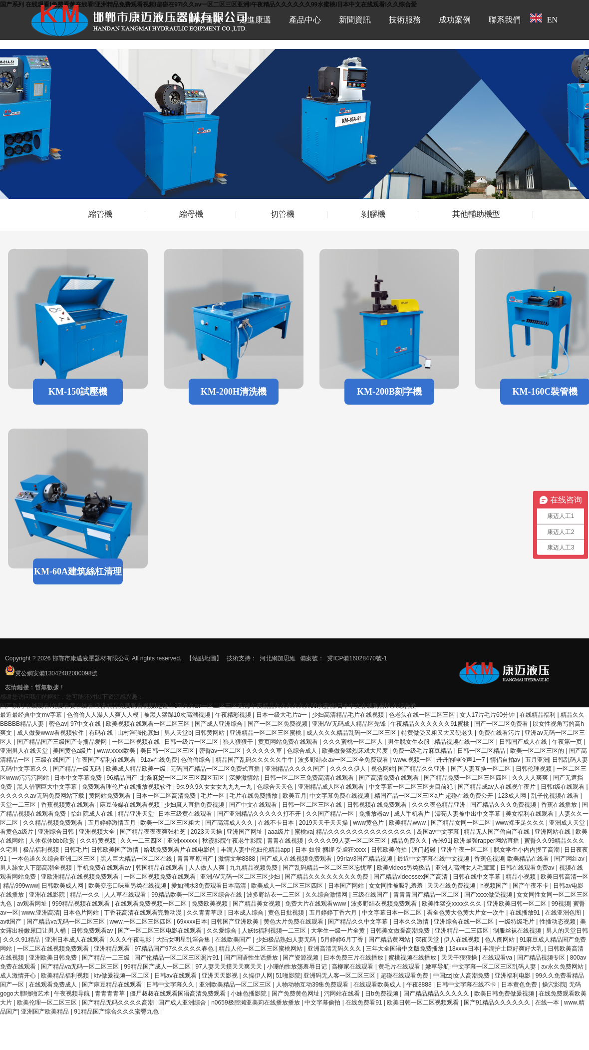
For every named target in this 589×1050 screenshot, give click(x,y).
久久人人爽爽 (531, 777)
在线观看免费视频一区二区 (151, 903)
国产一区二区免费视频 (278, 723)
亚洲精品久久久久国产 (295, 768)
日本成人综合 (246, 912)
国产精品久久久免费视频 (504, 804)
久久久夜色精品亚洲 (439, 804)
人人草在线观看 (126, 894)
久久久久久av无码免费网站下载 (43, 795)
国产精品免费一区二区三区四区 (466, 777)
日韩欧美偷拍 (389, 849)
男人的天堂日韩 (567, 930)
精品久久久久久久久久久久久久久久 (364, 831)
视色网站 (383, 768)
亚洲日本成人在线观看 (75, 939)
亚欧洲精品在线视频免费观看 (80, 876)
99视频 (561, 903)
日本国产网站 (346, 885)
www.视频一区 (413, 759)
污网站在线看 (342, 993)
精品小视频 (521, 876)
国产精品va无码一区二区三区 (66, 921)
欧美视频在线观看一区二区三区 (148, 723)
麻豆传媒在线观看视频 (130, 804)
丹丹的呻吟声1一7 (461, 759)
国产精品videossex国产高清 (411, 876)
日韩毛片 (76, 849)
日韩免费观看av (93, 930)
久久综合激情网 (327, 894)
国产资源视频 (301, 957)
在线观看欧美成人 (378, 984)
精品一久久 (85, 894)
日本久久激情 (411, 921)
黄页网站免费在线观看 (288, 741)
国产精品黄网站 (390, 939)
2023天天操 (207, 831)
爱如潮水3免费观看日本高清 (209, 885)
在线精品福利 (538, 714)
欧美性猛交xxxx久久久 (452, 903)
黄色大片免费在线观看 (294, 921)
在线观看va (498, 957)
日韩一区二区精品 (482, 750)
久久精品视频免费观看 (53, 822)
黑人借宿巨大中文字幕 (47, 786)
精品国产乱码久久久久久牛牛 (255, 759)
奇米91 (441, 840)
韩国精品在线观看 (160, 867)
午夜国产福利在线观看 (106, 759)
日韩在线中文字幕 (477, 876)
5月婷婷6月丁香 (343, 939)
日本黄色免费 (520, 984)
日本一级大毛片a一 (282, 714)
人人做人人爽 (207, 867)
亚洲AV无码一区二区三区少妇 (240, 876)
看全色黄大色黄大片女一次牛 (466, 912)
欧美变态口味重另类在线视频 (128, 885)
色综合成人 (302, 750)
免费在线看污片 (500, 732)
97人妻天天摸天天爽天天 (229, 966)
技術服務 (405, 19)
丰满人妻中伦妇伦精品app (256, 849)
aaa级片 (279, 831)
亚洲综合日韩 (56, 831)
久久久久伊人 (348, 768)
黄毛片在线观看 (400, 966)
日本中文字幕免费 (78, 777)
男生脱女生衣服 (409, 741)
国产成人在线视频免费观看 (296, 858)
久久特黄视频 (98, 840)
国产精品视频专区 (542, 957)
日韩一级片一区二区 (192, 741)
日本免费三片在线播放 (354, 957)
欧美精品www (408, 822)
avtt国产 (11, 921)
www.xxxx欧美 (117, 750)
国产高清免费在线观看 (389, 777)
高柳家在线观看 (353, 966)
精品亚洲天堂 (136, 813)
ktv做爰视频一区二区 (122, 975)
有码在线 (101, 732)
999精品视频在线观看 (81, 903)
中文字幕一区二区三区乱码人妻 (495, 966)
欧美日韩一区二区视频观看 (423, 1002)
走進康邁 (255, 19)
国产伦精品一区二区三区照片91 (177, 957)
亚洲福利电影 (513, 975)
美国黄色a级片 (73, 750)
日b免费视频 (382, 993)
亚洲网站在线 (553, 831)
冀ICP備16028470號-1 (357, 658)
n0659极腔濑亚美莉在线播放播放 (256, 1002)
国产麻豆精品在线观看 (112, 984)
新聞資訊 (355, 19)
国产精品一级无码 (77, 768)
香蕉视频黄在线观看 (68, 804)
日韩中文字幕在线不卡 (467, 984)
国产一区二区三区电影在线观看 (160, 930)
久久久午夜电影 (131, 939)
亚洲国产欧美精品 (45, 1011)
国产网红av (570, 858)
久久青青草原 (205, 912)
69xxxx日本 (192, 921)
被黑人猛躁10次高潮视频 (178, 714)
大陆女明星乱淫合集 (184, 939)
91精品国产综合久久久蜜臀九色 (117, 1011)
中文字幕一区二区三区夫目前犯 (411, 786)
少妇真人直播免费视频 (195, 804)
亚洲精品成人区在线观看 (331, 786)
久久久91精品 (22, 939)
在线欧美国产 (234, 939)
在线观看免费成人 (53, 984)
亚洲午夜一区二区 (465, 849)
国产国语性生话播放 (252, 957)
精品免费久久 (410, 840)
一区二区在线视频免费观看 (53, 948)
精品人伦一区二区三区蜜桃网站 (261, 948)
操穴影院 (554, 984)
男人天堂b (178, 732)
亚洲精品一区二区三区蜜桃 (266, 732)
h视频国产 (494, 885)
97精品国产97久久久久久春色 (174, 948)
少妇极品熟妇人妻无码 (286, 939)
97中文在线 (86, 723)
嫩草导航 (437, 966)
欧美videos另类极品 (404, 867)
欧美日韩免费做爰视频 (505, 993)
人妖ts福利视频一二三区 (275, 930)
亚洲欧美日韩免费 (53, 957)
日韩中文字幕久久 (171, 984)
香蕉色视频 (489, 858)
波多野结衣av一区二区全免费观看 (344, 759)
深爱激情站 (245, 777)
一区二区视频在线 (136, 741)
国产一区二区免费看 (502, 723)
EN (544, 18)
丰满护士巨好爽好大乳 (513, 948)
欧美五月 (294, 795)
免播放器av (375, 813)
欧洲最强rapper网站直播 (487, 840)
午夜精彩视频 (234, 714)
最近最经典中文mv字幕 (31, 714)
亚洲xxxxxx (183, 840)
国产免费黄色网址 (296, 993)
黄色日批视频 (286, 912)
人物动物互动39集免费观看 (313, 984)
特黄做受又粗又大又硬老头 (438, 732)
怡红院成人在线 (92, 813)
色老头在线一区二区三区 (422, 714)
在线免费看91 (364, 1002)
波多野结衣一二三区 (274, 894)
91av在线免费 (158, 759)
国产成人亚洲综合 (219, 723)
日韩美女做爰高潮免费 (400, 930)
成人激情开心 (18, 975)
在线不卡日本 (276, 822)
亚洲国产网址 (245, 831)
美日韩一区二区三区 (168, 750)
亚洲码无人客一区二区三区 (340, 975)
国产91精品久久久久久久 (498, 1002)
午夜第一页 (568, 741)
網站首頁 (205, 19)
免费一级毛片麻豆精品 (423, 750)
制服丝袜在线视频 (518, 930)
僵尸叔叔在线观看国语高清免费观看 (178, 993)
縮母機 (191, 214)
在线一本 (548, 1002)
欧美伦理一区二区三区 (47, 1002)
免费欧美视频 (210, 903)
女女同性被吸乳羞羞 (396, 885)
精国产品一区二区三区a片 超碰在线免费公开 (434, 795)
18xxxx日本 (464, 948)
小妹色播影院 (249, 993)
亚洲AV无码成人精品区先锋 (349, 723)
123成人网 (513, 795)
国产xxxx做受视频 (489, 894)
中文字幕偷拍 (323, 1002)
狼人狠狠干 (239, 741)
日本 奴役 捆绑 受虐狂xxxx (331, 849)
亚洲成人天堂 (568, 822)
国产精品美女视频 (257, 903)
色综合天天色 (275, 786)
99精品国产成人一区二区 (158, 966)
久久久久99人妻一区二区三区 (348, 840)
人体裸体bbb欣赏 (52, 840)
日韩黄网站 (210, 732)
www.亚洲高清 (40, 912)
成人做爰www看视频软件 (51, 732)
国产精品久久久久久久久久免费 (327, 876)
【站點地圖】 (204, 658)
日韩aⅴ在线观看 (176, 975)
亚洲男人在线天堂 (24, 750)
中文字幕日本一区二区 (392, 912)
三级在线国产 (53, 759)
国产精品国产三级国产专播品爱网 (62, 741)
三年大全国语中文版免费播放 (405, 948)
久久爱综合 (222, 930)
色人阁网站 (500, 939)
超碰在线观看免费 (405, 975)
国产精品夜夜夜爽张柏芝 (153, 831)
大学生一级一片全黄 (338, 930)
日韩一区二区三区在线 (312, 804)
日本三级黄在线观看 (186, 813)
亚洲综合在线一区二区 (464, 921)
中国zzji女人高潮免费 (462, 975)
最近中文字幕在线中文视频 (434, 858)
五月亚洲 (537, 759)
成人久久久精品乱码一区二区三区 (352, 732)
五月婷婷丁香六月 (333, 912)
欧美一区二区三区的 (538, 750)
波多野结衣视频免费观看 (384, 903)
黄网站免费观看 (110, 795)
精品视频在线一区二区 (465, 741)
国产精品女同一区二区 (461, 822)
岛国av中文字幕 (439, 831)
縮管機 (100, 214)
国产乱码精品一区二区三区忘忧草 (328, 867)
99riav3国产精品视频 (365, 858)
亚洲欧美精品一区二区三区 (236, 984)
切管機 (282, 214)
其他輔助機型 (476, 214)
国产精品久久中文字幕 (358, 921)
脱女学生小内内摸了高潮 (527, 849)
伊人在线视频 (462, 939)
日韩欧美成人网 (63, 885)
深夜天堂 (428, 939)
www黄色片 (369, 822)
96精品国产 (122, 777)
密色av (58, 723)
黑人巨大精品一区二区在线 (137, 858)
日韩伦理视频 (534, 768)
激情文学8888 (237, 858)
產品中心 (305, 19)
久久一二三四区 (142, 840)
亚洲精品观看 (112, 948)
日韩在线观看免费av (528, 867)
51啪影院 (288, 975)
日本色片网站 (81, 912)
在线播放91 (526, 912)
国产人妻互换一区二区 (481, 768)
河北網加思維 (277, 658)
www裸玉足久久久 (521, 822)
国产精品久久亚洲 (422, 768)
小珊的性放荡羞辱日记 (297, 966)
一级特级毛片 (517, 921)
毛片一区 (213, 795)
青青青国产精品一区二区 (427, 894)
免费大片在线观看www (316, 903)
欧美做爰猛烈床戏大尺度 (355, 750)
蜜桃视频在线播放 (413, 957)
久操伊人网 (258, 975)
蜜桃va (303, 831)
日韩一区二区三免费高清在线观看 (309, 777)
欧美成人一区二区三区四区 (287, 885)
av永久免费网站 (563, 966)
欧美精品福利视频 (65, 975)
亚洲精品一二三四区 (462, 930)
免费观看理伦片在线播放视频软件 (127, 786)
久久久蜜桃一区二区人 (353, 741)
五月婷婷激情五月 (112, 822)
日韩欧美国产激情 (115, 849)
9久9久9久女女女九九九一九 (215, 786)
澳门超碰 (424, 849)
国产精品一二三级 (106, 957)
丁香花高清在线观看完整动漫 (143, 912)
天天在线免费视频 (452, 885)
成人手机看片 (412, 813)
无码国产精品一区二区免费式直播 (216, 768)
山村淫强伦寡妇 (139, 732)
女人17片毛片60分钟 (488, 714)
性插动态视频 (558, 921)
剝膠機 (373, 214)
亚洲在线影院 (47, 894)
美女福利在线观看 (530, 813)
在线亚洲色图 (564, 912)
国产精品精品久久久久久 (437, 993)
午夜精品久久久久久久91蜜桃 (430, 723)
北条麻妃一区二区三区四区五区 (183, 777)
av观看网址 (33, 903)
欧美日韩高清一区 (565, 876)
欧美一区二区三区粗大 (171, 822)
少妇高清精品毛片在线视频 (348, 714)
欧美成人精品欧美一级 (136, 768)
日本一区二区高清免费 (166, 795)
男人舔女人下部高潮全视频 (36, 867)
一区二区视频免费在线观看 (160, 876)
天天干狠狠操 (460, 957)
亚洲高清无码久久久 (335, 948)
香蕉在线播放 (560, 804)
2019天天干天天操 (324, 822)
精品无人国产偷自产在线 (497, 831)
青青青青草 (110, 993)
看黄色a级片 (17, 831)
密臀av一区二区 (221, 750)
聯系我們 (505, 19)
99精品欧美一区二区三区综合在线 (197, 894)
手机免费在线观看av (105, 867)
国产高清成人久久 (230, 822)
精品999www (20, 885)
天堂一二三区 (18, 804)
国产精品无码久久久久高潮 (118, 1002)
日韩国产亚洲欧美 (235, 921)
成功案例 (455, 19)
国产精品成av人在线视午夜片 (498, 786)
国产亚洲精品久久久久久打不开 (259, 813)
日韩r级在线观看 (563, 786)
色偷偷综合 (196, 759)
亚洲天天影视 (220, 975)
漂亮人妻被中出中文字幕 (468, 813)
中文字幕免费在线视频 (340, 795)
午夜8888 (419, 984)
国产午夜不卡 (531, 885)
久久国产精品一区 (330, 813)
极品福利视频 (41, 849)
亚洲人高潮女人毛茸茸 (466, 867)
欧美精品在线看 (529, 858)
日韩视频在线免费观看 (377, 804)
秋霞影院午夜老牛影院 (233, 840)
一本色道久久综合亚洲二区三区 (54, 858)
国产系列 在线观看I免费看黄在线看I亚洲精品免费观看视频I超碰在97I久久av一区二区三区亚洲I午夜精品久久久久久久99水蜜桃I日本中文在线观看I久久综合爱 (208, 705)
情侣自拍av (506, 759)
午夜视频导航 (72, 993)
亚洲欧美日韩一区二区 (517, 903)
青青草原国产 (196, 858)
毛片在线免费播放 (254, 795)
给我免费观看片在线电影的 (180, 849)
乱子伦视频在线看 (556, 795)
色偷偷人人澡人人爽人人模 (103, 714)
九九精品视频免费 (254, 867)
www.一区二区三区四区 (142, 921)
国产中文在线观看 (254, 804)
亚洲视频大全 (97, 831)
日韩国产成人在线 (524, 741)
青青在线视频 (285, 840)
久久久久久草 (265, 750)
